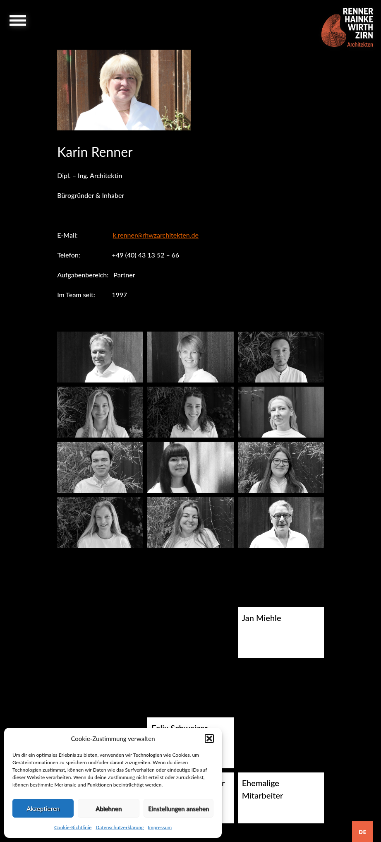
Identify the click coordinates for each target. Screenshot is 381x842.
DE (362, 832)
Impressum (160, 827)
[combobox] (362, 831)
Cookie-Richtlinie (72, 827)
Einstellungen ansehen (178, 808)
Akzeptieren (43, 808)
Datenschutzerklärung (120, 827)
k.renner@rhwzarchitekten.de (156, 235)
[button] (209, 738)
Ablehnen (109, 808)
